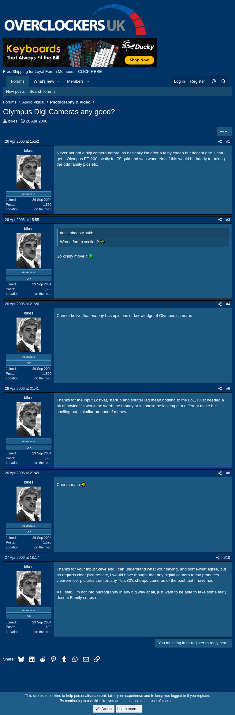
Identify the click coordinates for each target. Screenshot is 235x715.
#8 (228, 473)
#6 (228, 388)
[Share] (220, 141)
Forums (17, 81)
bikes (12, 121)
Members (75, 81)
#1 (228, 141)
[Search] (223, 81)
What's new (44, 81)
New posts (15, 91)
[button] (59, 81)
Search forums (43, 91)
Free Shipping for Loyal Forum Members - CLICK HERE (52, 71)
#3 (228, 220)
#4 (228, 304)
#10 (227, 557)
